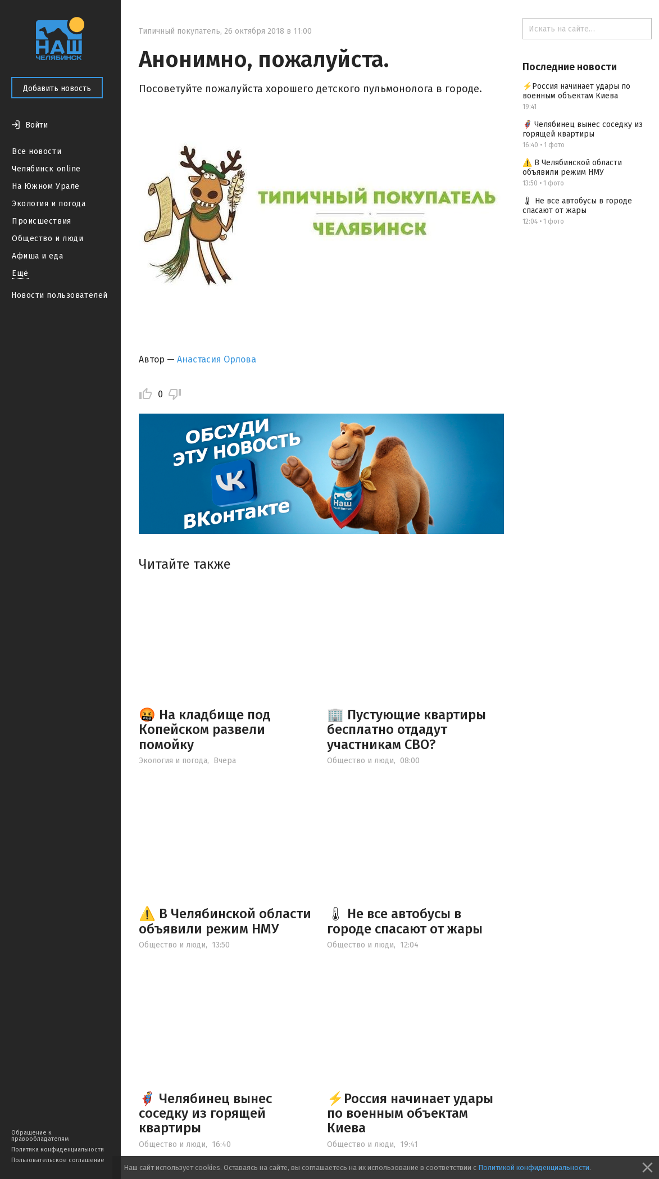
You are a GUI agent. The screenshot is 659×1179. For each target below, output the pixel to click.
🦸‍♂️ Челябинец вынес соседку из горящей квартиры (205, 1113)
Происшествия (41, 221)
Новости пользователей (59, 295)
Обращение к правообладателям (40, 1136)
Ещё (20, 273)
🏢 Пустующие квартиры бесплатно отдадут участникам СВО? (406, 729)
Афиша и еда (37, 256)
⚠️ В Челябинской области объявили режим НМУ (225, 921)
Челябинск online (46, 169)
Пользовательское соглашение (57, 1160)
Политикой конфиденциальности (533, 1167)
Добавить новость (57, 88)
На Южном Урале (46, 186)
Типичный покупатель (179, 31)
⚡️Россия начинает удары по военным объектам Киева (410, 1113)
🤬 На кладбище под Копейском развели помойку (205, 729)
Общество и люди (47, 238)
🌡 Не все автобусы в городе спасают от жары (405, 921)
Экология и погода (49, 203)
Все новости (36, 151)
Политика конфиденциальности (57, 1149)
